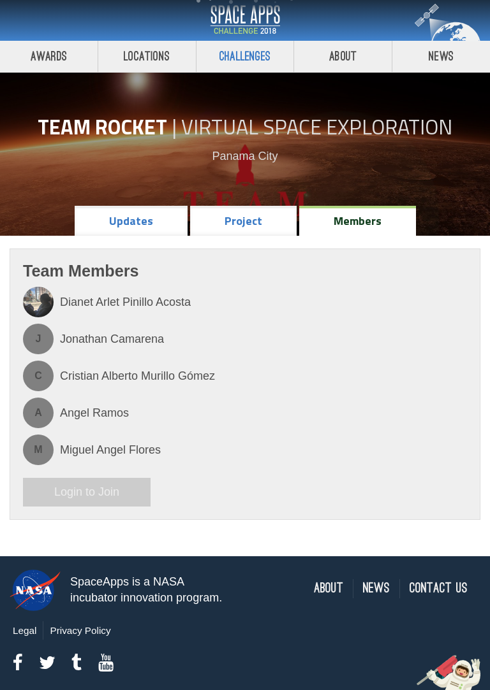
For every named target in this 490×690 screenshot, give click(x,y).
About (343, 56)
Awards (49, 56)
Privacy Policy (80, 630)
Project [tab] (243, 220)
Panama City (245, 156)
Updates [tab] (131, 220)
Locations (147, 56)
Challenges (245, 56)
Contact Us (439, 588)
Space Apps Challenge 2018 (245, 20)
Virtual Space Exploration (316, 127)
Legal (24, 630)
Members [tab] (358, 220)
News (441, 56)
